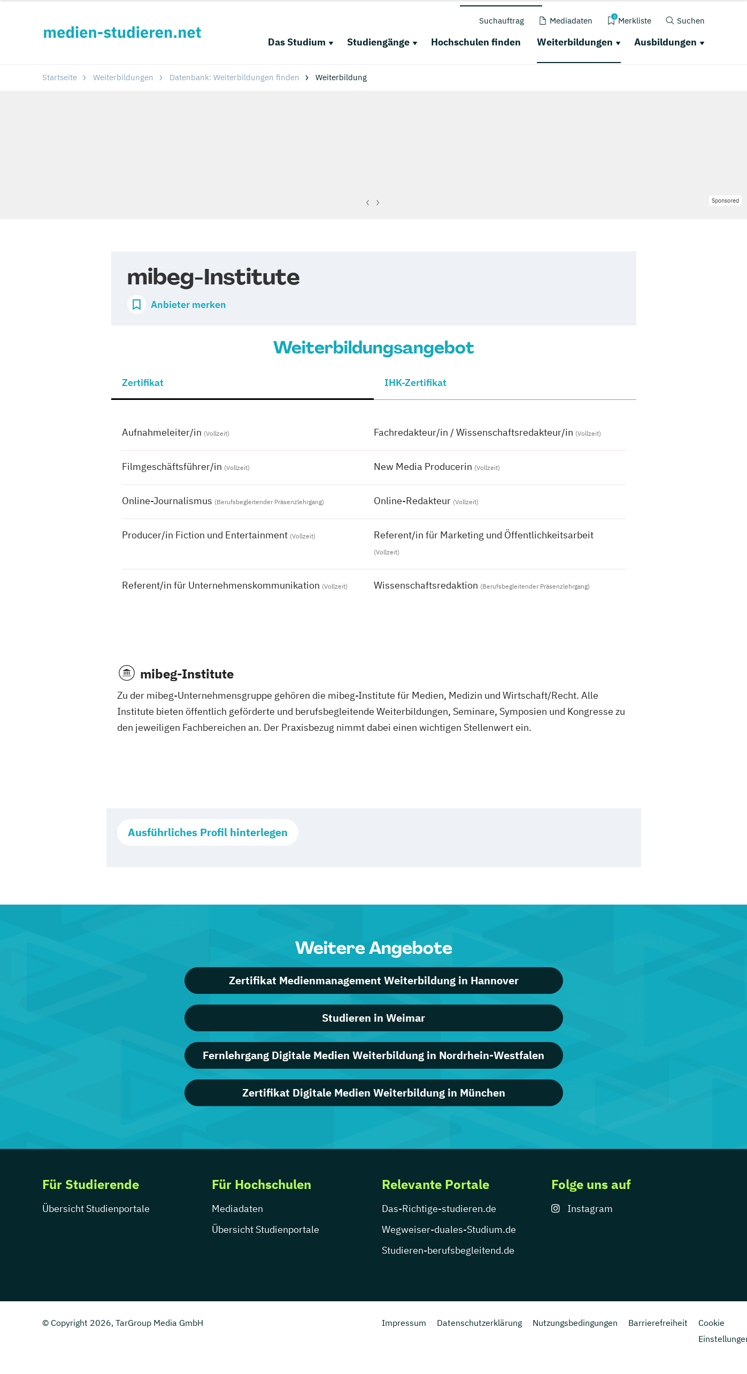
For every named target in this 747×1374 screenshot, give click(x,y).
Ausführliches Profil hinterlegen (208, 832)
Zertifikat (143, 382)
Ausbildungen (665, 42)
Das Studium (297, 42)
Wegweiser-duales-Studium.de (449, 1229)
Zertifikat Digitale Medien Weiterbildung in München (373, 1092)
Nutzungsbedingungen (575, 1322)
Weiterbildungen (575, 42)
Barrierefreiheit (658, 1322)
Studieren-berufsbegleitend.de (448, 1250)
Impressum (404, 1322)
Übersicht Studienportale (96, 1208)
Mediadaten (237, 1208)
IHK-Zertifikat (415, 382)
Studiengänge (378, 42)
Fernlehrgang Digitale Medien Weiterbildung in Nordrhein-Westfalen (373, 1055)
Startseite (59, 77)
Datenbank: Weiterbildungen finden (234, 77)
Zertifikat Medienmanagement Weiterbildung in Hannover (374, 980)
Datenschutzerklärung (479, 1322)
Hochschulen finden (476, 42)
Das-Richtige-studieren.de (439, 1208)
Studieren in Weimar (373, 1017)
